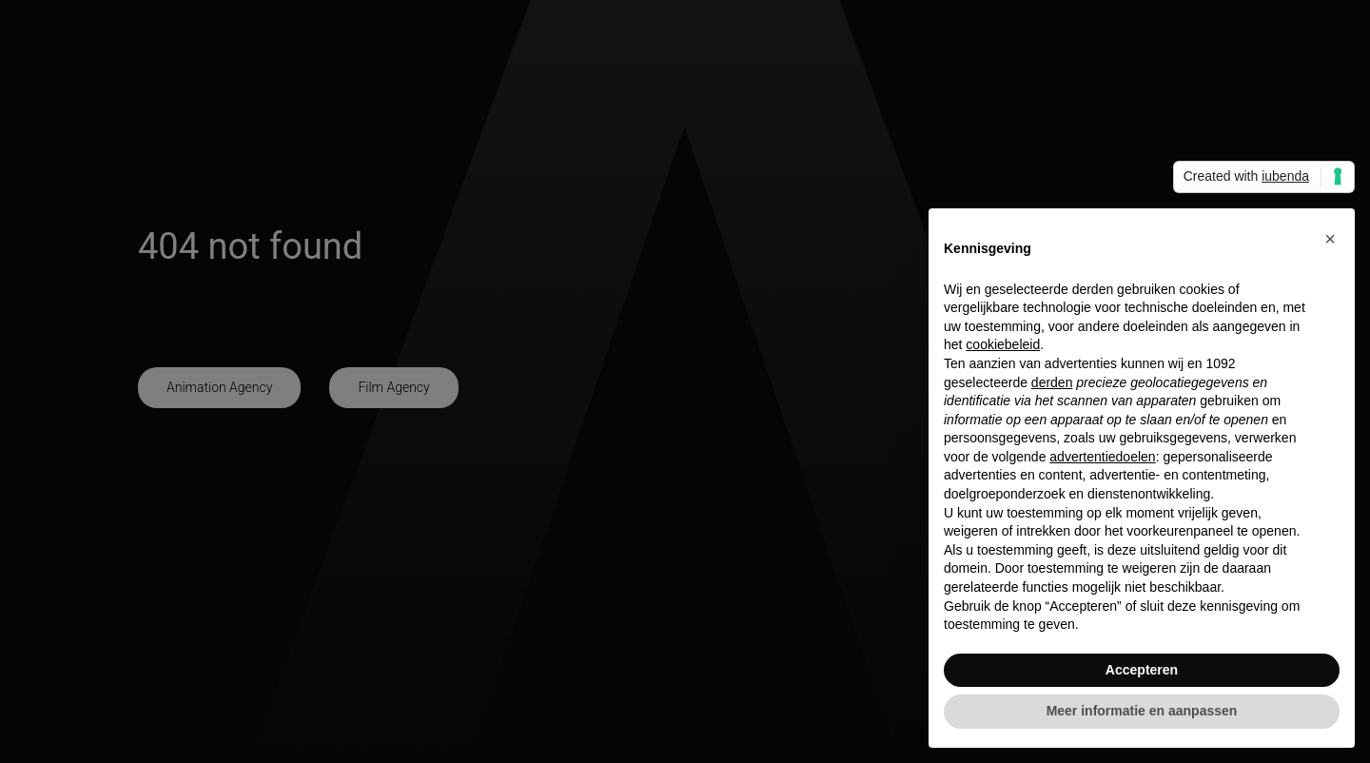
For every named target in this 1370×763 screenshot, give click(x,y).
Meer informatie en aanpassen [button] (1142, 710)
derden (1052, 382)
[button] (1330, 239)
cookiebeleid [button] (1003, 344)
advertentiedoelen (1102, 456)
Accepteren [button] (1142, 669)
